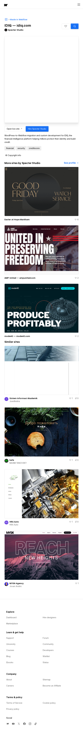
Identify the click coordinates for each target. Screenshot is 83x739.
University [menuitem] (10, 644)
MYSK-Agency (16, 583)
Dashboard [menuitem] (11, 617)
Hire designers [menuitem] (49, 617)
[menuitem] (7, 723)
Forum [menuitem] (46, 638)
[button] (66, 26)
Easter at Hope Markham (17, 219)
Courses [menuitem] (10, 650)
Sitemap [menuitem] (46, 680)
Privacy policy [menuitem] (12, 709)
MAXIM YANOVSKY (18, 463)
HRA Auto (14, 522)
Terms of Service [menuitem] (14, 703)
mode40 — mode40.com (17, 336)
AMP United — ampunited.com (19, 278)
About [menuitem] (9, 680)
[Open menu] (79, 4)
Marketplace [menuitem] (12, 623)
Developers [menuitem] (48, 650)
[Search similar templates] (75, 26)
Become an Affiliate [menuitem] (52, 686)
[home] (5, 5)
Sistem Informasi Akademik (23, 398)
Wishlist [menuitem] (46, 656)
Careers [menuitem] (10, 686)
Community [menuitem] (48, 644)
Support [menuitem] (10, 638)
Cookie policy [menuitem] (49, 703)
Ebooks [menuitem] (9, 662)
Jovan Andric (15, 586)
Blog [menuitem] (8, 656)
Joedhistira (14, 401)
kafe (11, 460)
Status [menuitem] (46, 662)
